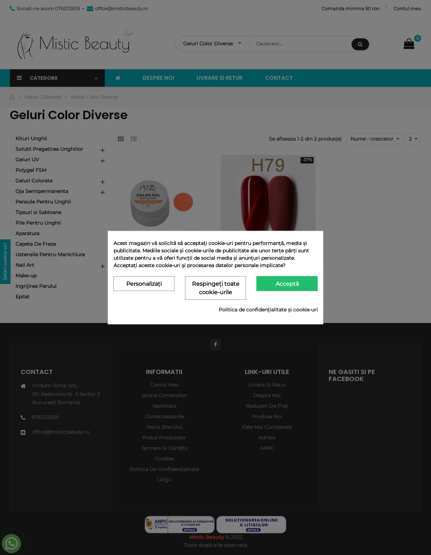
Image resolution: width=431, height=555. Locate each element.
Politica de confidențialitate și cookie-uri (268, 309)
